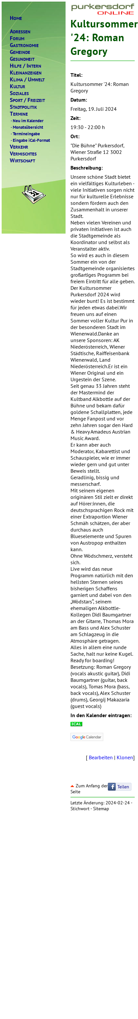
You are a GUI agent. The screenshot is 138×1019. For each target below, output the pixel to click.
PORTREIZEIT (27, 100)
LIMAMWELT (27, 79)
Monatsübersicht (26, 127)
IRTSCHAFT (22, 160)
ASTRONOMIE (24, 45)
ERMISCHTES (23, 153)
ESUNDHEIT (22, 59)
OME (16, 18)
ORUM (17, 38)
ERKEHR (19, 146)
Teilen (123, 787)
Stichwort (79, 809)
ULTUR (17, 86)
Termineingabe (25, 134)
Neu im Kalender (27, 120)
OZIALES (19, 93)
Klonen (125, 757)
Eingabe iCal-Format (30, 140)
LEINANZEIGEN (26, 72)
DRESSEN (20, 31)
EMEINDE (20, 52)
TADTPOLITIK (23, 107)
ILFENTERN (25, 65)
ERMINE (19, 113)
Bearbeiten (101, 757)
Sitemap (101, 809)
